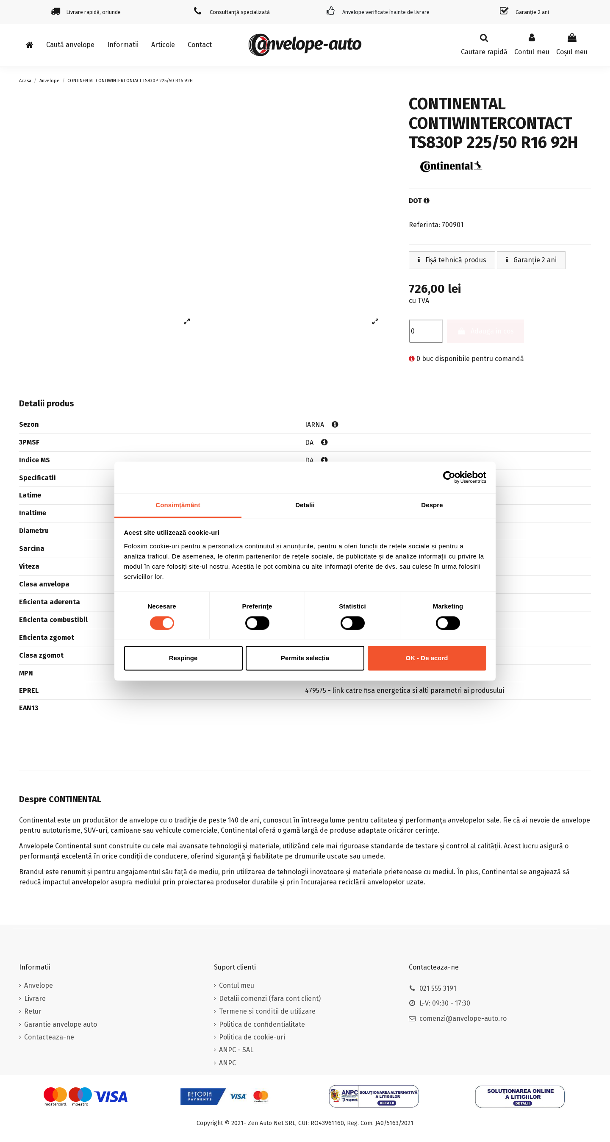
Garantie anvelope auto (60, 1024)
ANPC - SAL (236, 1050)
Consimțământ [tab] (177, 504)
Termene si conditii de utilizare (267, 1011)
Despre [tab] (432, 504)
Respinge (183, 658)
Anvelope (38, 985)
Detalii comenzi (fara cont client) (270, 999)
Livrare (35, 999)
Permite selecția (305, 658)
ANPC (227, 1063)
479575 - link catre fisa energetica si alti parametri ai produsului (404, 690)
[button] (123, 45)
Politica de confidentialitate (262, 1024)
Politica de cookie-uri (252, 1037)
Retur (33, 1011)
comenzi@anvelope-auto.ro (463, 1018)
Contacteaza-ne (49, 1037)
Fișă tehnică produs (452, 260)
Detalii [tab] (305, 504)
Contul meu (236, 985)
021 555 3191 (437, 988)
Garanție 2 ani (531, 260)
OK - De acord (426, 658)
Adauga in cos (485, 331)
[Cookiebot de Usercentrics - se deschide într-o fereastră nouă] (449, 477)
